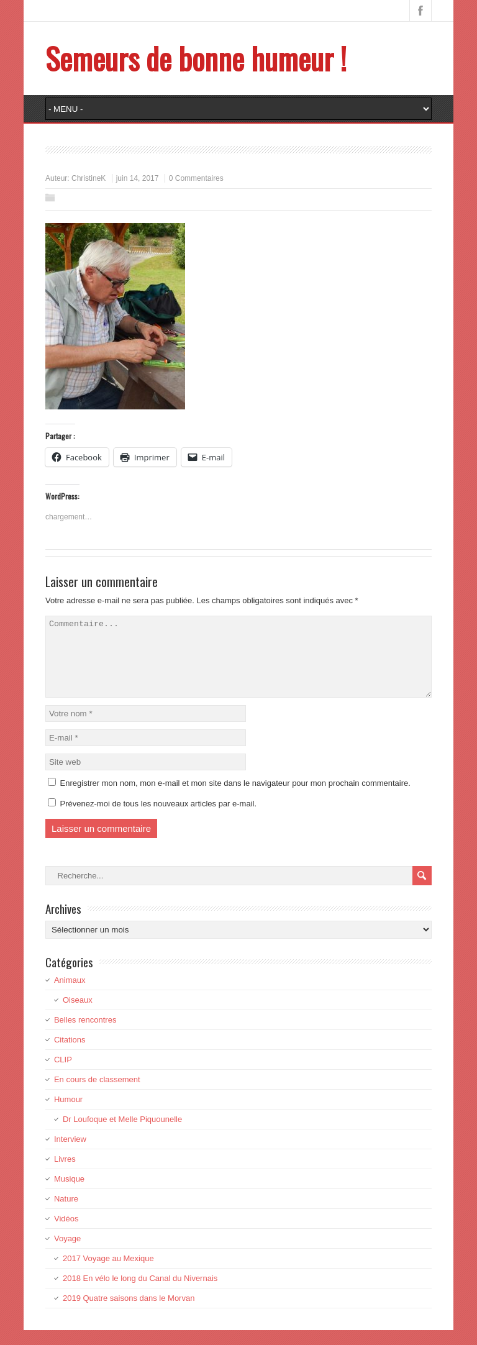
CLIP (63, 1074)
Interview (70, 1154)
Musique (69, 1193)
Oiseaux (78, 1014)
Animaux (70, 995)
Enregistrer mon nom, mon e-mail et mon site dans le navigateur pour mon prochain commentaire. (235, 798)
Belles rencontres (85, 1034)
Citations (70, 1054)
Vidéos (66, 1233)
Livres (65, 1174)
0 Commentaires (196, 178)
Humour (68, 1114)
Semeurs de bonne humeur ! (196, 58)
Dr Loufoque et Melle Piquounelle (122, 1134)
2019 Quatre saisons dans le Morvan (128, 1313)
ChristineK (88, 178)
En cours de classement (97, 1094)
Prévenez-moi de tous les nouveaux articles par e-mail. (158, 818)
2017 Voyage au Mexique (108, 1273)
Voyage (67, 1253)
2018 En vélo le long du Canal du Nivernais (140, 1293)
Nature (66, 1213)
